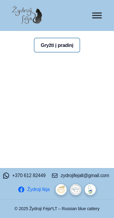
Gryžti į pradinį (57, 45)
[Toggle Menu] (97, 15)
